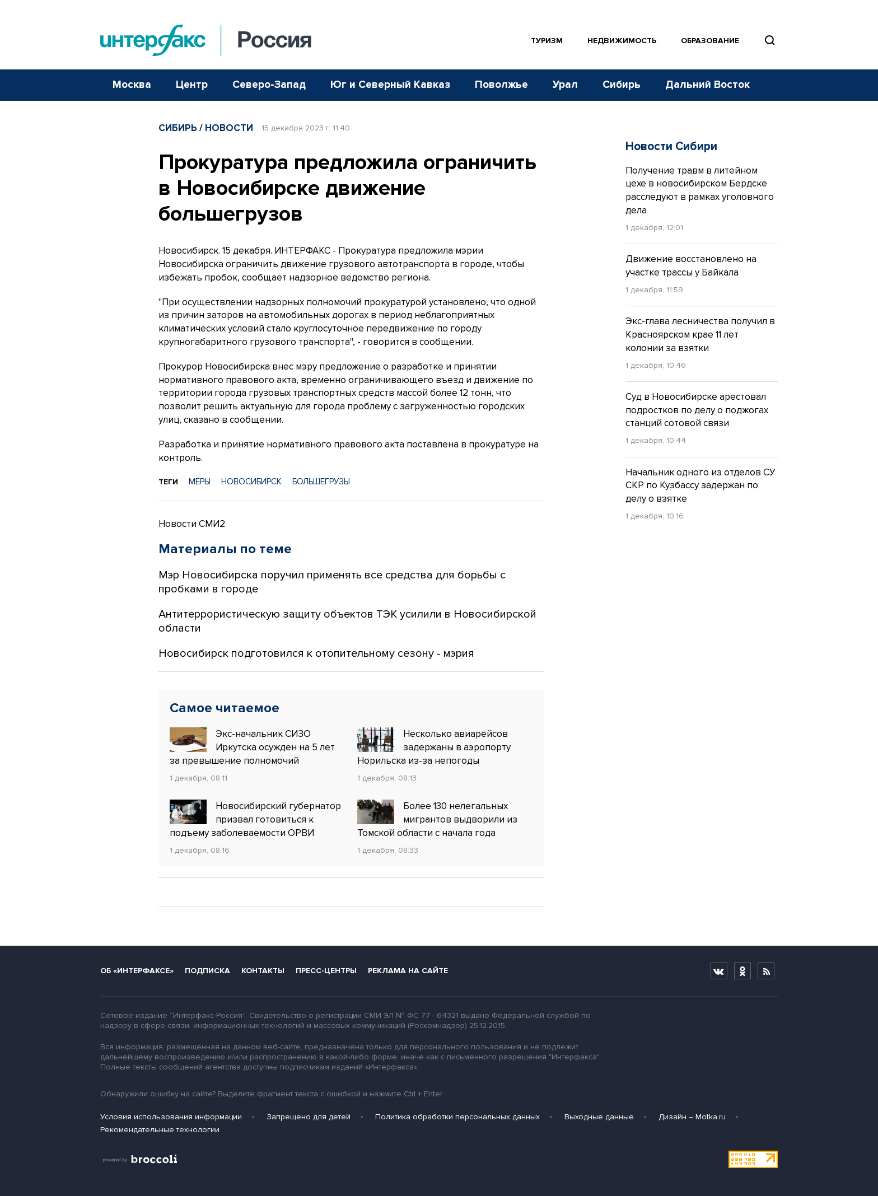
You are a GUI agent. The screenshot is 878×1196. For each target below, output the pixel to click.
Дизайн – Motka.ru (692, 1117)
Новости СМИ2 (191, 524)
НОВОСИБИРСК (251, 481)
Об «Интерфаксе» (137, 970)
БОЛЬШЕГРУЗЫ (321, 481)
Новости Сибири (671, 146)
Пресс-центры (326, 970)
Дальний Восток (707, 84)
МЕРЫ (200, 481)
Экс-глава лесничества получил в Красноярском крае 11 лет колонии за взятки (700, 334)
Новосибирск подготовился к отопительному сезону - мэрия (316, 653)
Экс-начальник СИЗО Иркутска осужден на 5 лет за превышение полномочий (252, 747)
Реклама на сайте (408, 970)
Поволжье (501, 84)
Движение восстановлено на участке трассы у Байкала (690, 265)
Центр (192, 84)
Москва (132, 84)
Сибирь (622, 84)
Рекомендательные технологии (160, 1129)
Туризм (547, 40)
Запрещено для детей (309, 1117)
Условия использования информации (171, 1117)
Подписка (207, 970)
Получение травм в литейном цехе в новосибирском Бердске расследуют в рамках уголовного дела (699, 190)
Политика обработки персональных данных (457, 1117)
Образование (710, 40)
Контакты (262, 970)
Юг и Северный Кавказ (390, 84)
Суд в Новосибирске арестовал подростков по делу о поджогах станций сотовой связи (696, 410)
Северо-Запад (269, 84)
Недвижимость (621, 40)
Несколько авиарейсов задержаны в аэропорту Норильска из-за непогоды (434, 747)
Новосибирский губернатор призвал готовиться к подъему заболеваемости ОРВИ (255, 819)
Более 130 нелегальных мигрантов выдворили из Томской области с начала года (437, 819)
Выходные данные (599, 1117)
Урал (565, 84)
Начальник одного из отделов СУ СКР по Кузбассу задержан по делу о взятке (700, 485)
